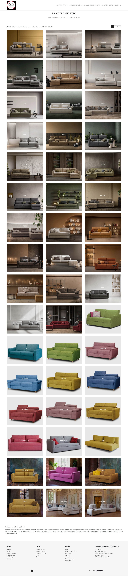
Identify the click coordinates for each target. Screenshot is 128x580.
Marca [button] (9, 26)
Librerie (9, 549)
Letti (66, 549)
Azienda (59, 5)
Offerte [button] (50, 26)
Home (49, 17)
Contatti (118, 5)
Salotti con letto (75, 17)
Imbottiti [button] (14, 26)
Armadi (67, 557)
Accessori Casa (89, 5)
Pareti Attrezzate (11, 553)
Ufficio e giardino (102, 5)
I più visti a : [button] (43, 26)
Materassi (68, 560)
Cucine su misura (41, 553)
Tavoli (37, 555)
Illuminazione (10, 559)
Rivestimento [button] (23, 26)
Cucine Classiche (40, 549)
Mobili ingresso (11, 555)
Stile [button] (29, 26)
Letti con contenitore (70, 551)
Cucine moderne (40, 551)
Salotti (66, 17)
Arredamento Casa (76, 5)
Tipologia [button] (35, 26)
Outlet (111, 5)
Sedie (37, 557)
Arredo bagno (10, 557)
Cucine (66, 5)
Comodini (67, 555)
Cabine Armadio (69, 559)
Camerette (68, 553)
